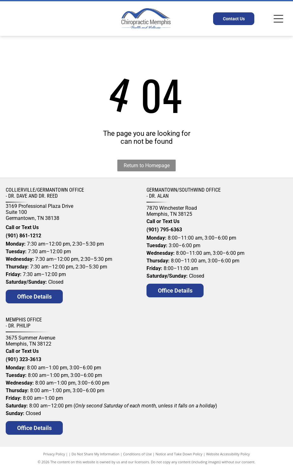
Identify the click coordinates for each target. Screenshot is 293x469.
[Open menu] (278, 18)
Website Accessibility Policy (228, 454)
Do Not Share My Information (96, 454)
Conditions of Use (137, 454)
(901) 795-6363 (164, 230)
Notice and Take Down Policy (179, 454)
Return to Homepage (147, 165)
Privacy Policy (54, 454)
